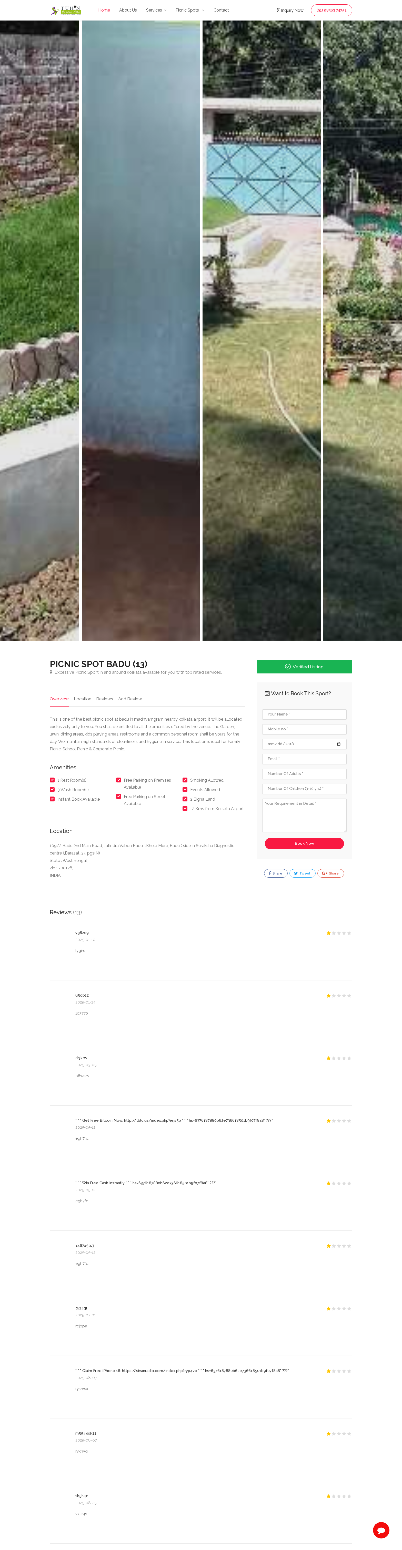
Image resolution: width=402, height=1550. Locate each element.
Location (82, 698)
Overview (59, 698)
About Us (128, 10)
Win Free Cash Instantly (103, 1183)
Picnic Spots (188, 10)
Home (104, 10)
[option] (262, 331)
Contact (221, 10)
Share (275, 873)
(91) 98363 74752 (332, 10)
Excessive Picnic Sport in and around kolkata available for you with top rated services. (136, 672)
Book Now (304, 843)
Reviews (104, 698)
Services (154, 10)
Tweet (302, 873)
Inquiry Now (290, 10)
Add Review (130, 698)
